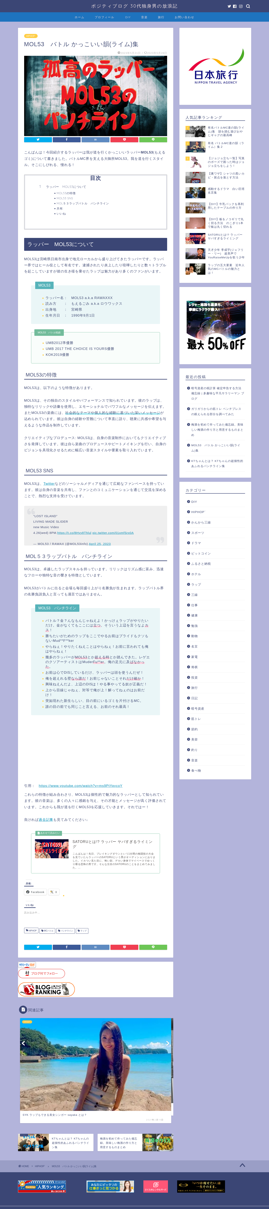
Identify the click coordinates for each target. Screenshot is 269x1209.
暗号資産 (197, 708)
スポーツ (197, 532)
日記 (194, 698)
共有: (60, 208)
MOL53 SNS (65, 198)
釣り (194, 750)
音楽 (144, 17)
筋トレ (196, 718)
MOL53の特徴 (66, 193)
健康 (194, 615)
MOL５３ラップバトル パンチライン (83, 203)
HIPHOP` (31, 36)
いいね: (61, 213)
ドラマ (196, 543)
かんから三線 (201, 522)
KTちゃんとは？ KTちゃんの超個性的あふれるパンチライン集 (217, 463)
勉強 (194, 625)
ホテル (196, 574)
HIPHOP (32, 932)
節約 (194, 729)
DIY (128, 17)
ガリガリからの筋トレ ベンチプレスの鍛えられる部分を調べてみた (216, 411)
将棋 (194, 667)
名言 (194, 646)
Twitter (49, 484)
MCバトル (48, 932)
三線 (194, 594)
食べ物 (196, 770)
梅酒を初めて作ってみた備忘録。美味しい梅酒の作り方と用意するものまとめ (217, 430)
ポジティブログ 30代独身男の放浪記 (134, 6)
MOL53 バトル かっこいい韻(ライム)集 (215, 448)
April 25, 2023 (100, 544)
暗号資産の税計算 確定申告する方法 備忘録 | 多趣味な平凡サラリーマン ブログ (217, 393)
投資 (194, 677)
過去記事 (46, 820)
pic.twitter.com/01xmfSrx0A (113, 532)
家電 (194, 657)
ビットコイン (201, 553)
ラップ (83, 932)
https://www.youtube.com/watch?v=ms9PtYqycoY (81, 786)
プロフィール (104, 17)
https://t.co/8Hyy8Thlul (74, 532)
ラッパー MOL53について (66, 187)
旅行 (161, 17)
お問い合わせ (184, 17)
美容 (194, 739)
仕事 (194, 605)
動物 (194, 636)
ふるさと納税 (201, 563)
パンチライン (66, 932)
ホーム (79, 17)
